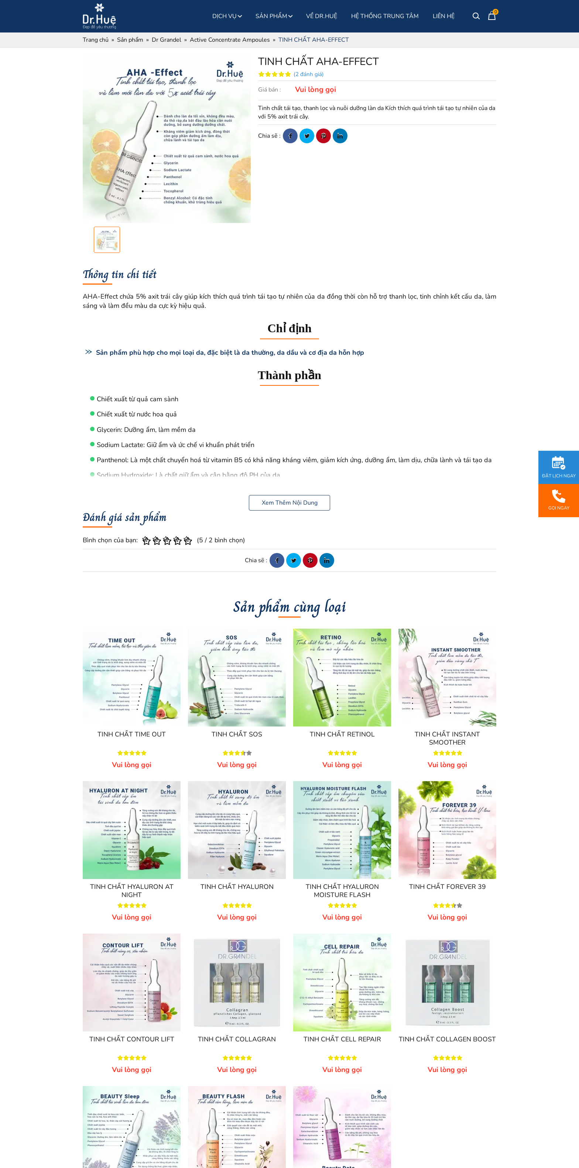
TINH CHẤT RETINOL (342, 734)
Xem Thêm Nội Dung (290, 503)
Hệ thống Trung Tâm (385, 16)
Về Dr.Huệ (321, 16)
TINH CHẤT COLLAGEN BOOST (447, 1039)
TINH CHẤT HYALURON (237, 886)
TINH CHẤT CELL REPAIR (342, 1039)
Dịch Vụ (226, 16)
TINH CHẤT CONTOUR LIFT (131, 1039)
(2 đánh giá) (309, 74)
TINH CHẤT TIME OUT (131, 734)
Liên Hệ (444, 16)
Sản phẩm (274, 16)
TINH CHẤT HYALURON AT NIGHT (132, 890)
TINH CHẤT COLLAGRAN (237, 1039)
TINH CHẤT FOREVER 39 (447, 886)
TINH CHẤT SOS (237, 734)
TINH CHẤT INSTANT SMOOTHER (447, 738)
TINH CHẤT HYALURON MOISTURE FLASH (342, 890)
